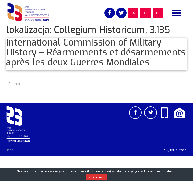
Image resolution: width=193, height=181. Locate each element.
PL (133, 13)
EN (145, 13)
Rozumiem (96, 177)
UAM (165, 150)
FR (157, 13)
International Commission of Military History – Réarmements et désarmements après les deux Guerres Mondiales (96, 52)
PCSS (9, 150)
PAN (172, 150)
